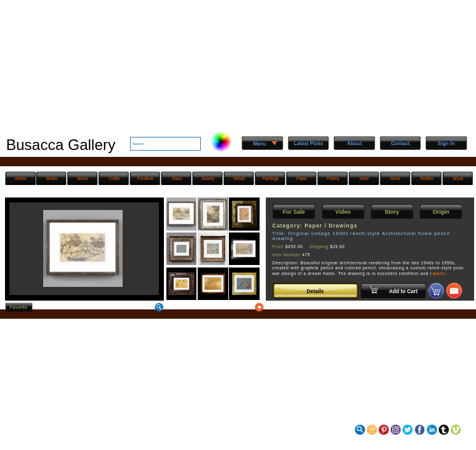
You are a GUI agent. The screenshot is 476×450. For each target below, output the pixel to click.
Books (52, 178)
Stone (395, 178)
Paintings (270, 178)
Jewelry (208, 178)
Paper (301, 178)
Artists (20, 178)
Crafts (114, 178)
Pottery (333, 178)
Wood (458, 178)
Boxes (83, 178)
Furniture (145, 178)
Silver (364, 178)
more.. (440, 273)
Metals (239, 178)
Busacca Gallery (61, 144)
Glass (176, 178)
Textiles (426, 178)
